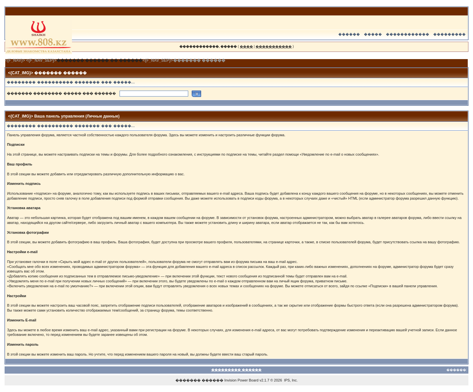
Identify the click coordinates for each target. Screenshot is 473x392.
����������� (274, 46)
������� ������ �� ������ (99, 60)
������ (349, 34)
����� (373, 34)
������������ (407, 34)
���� (246, 46)
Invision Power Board (241, 380)
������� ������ (199, 380)
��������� (449, 34)
